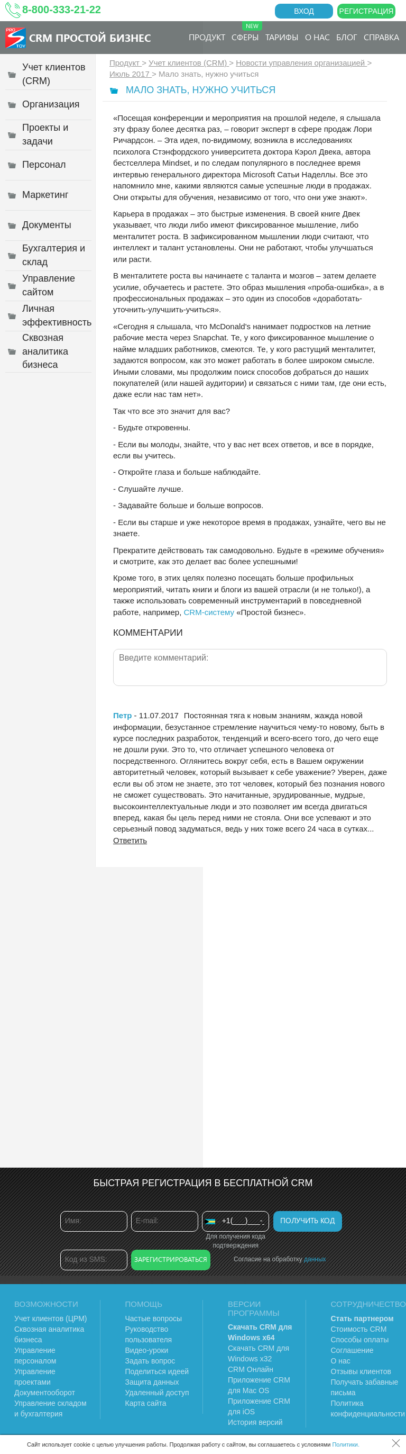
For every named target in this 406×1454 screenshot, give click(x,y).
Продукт (207, 36)
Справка (381, 36)
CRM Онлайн (250, 1369)
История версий (255, 1422)
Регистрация (366, 11)
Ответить (130, 840)
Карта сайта (146, 1403)
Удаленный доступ (157, 1392)
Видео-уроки (147, 1350)
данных (315, 1259)
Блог (346, 36)
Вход (304, 11)
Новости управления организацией (301, 62)
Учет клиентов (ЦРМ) (50, 1318)
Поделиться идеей (157, 1371)
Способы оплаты (360, 1339)
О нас (317, 36)
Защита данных (152, 1382)
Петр (122, 715)
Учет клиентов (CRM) (189, 62)
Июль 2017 (130, 73)
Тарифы (282, 36)
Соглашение (352, 1350)
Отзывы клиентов (361, 1371)
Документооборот (44, 1392)
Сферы (247, 31)
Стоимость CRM (359, 1329)
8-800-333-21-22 (61, 9)
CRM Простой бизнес (90, 37)
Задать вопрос (150, 1361)
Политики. (345, 1444)
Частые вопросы (153, 1318)
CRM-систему (208, 612)
